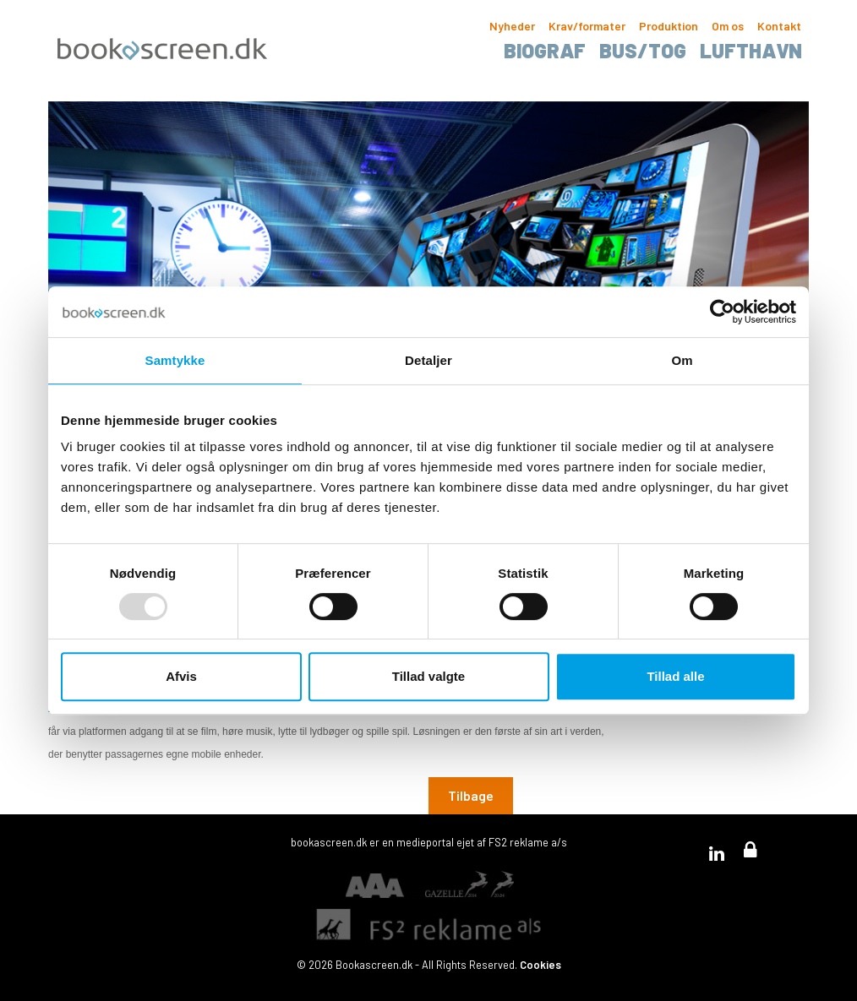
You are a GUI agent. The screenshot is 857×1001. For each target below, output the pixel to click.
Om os (728, 26)
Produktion (668, 26)
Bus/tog (642, 50)
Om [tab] (681, 360)
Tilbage (471, 795)
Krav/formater (587, 26)
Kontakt (779, 26)
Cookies (540, 964)
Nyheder (512, 26)
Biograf (545, 50)
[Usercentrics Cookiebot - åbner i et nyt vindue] (722, 311)
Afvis (181, 676)
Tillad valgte (428, 676)
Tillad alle (675, 676)
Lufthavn (751, 50)
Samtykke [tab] (175, 360)
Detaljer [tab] (428, 360)
